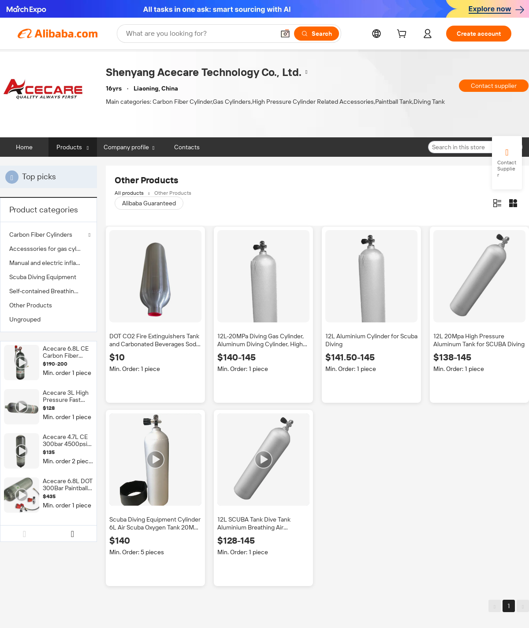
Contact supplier (494, 85)
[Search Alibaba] (199, 33)
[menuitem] (48, 249)
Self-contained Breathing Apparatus (48, 291)
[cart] (403, 34)
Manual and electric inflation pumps (48, 262)
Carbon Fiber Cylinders (40, 234)
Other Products (30, 305)
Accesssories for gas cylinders (48, 248)
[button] (285, 33)
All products (129, 193)
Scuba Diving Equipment (42, 276)
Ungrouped (25, 319)
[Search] (316, 33)
